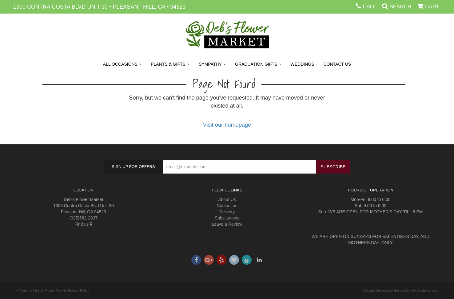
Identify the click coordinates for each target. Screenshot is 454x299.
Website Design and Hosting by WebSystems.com (400, 290)
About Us (227, 199)
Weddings (302, 64)
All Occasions (120, 64)
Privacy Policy (78, 290)
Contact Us (337, 64)
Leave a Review (227, 224)
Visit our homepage (227, 125)
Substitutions (227, 217)
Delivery (227, 211)
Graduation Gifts (256, 64)
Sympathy (210, 64)
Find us (83, 224)
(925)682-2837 (83, 217)
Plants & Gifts (168, 64)
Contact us (227, 205)
